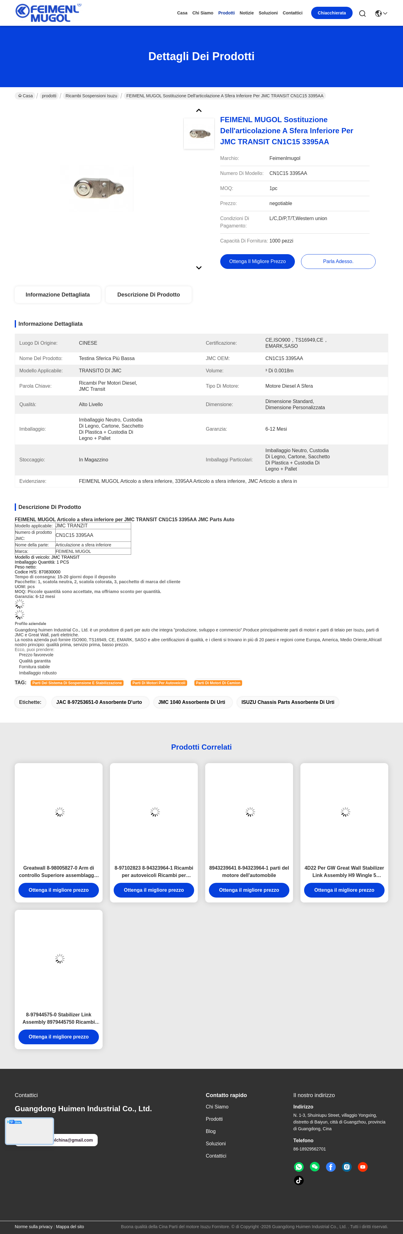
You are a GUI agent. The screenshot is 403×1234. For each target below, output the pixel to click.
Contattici (293, 12)
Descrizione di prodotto (148, 295)
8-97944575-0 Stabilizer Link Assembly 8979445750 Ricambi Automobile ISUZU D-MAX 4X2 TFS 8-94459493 (58, 1019)
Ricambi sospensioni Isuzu (91, 95)
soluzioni (268, 12)
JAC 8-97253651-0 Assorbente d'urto (99, 702)
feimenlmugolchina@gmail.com (56, 1140)
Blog (211, 1131)
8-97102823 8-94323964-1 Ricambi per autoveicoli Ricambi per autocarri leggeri (154, 872)
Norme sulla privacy (34, 1226)
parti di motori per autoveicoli (158, 683)
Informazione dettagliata (57, 295)
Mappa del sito (70, 1226)
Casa (182, 12)
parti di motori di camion (218, 683)
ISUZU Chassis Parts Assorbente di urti (288, 702)
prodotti (226, 12)
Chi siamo (202, 12)
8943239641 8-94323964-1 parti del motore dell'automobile (249, 871)
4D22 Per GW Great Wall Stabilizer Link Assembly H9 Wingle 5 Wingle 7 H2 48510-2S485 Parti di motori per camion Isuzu (344, 872)
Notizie (247, 12)
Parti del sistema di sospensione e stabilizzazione (77, 683)
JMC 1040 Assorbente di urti (191, 702)
